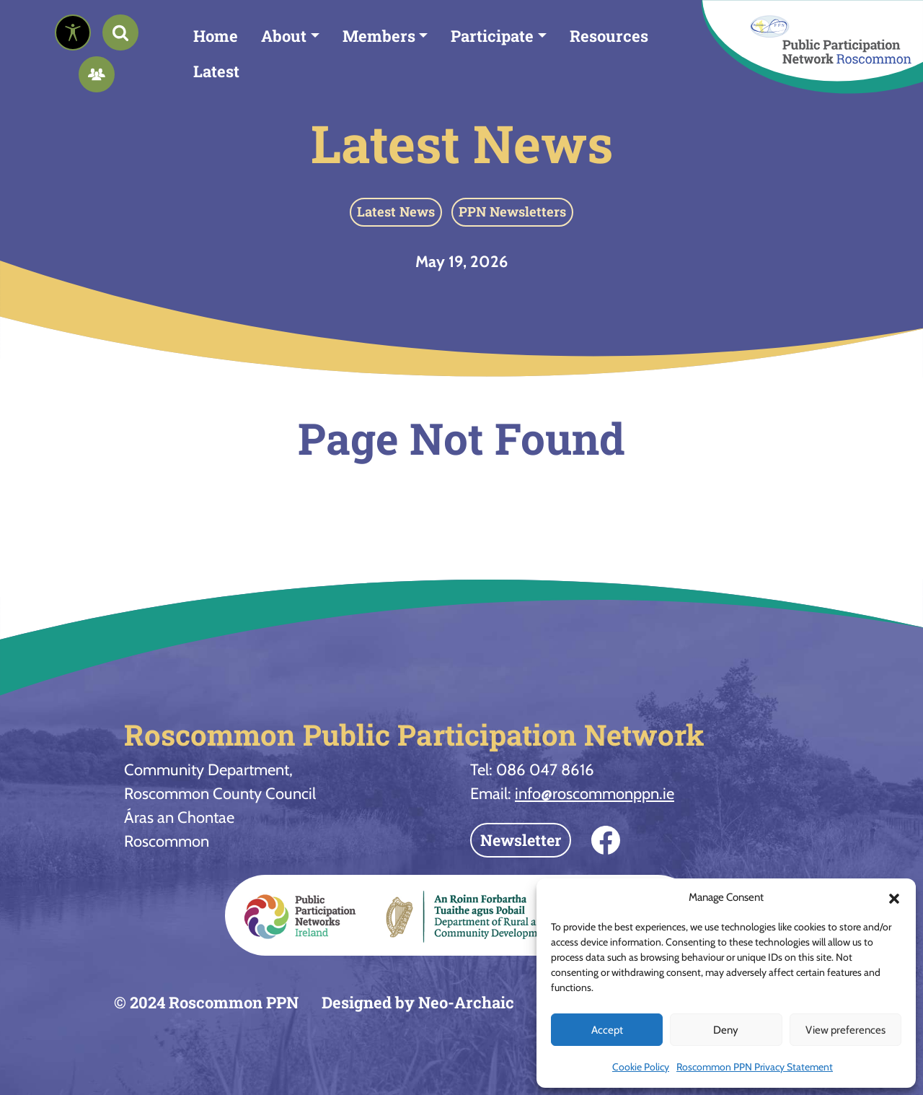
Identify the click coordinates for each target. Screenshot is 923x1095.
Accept (607, 1030)
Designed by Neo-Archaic (418, 1002)
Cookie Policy (640, 1066)
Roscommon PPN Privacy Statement (754, 1066)
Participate (492, 35)
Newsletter (520, 839)
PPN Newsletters (512, 211)
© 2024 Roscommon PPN (206, 1002)
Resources (609, 35)
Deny (725, 1030)
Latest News (462, 143)
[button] (894, 897)
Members (379, 35)
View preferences (845, 1030)
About (283, 35)
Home (215, 35)
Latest (216, 71)
